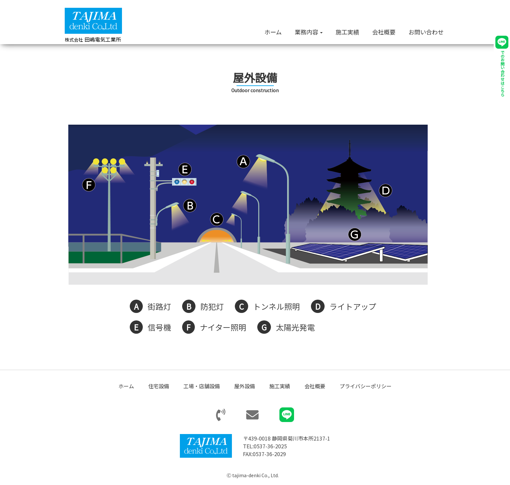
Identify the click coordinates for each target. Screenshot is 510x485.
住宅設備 (158, 386)
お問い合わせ (426, 32)
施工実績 (347, 32)
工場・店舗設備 (201, 386)
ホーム (273, 32)
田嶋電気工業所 (93, 39)
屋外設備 (244, 386)
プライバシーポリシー (366, 386)
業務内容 (309, 32)
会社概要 (384, 32)
